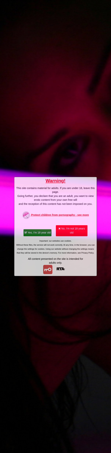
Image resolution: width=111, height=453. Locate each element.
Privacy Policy (87, 253)
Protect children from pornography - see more (55, 215)
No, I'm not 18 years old (71, 230)
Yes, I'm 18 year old (37, 232)
